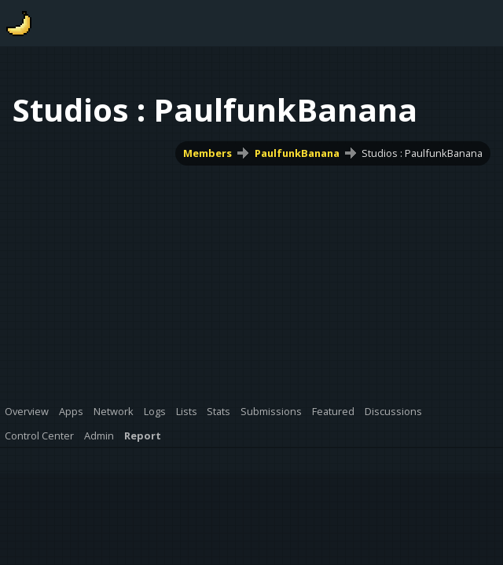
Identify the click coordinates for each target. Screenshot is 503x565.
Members (207, 153)
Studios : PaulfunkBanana (422, 153)
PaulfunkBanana (297, 153)
